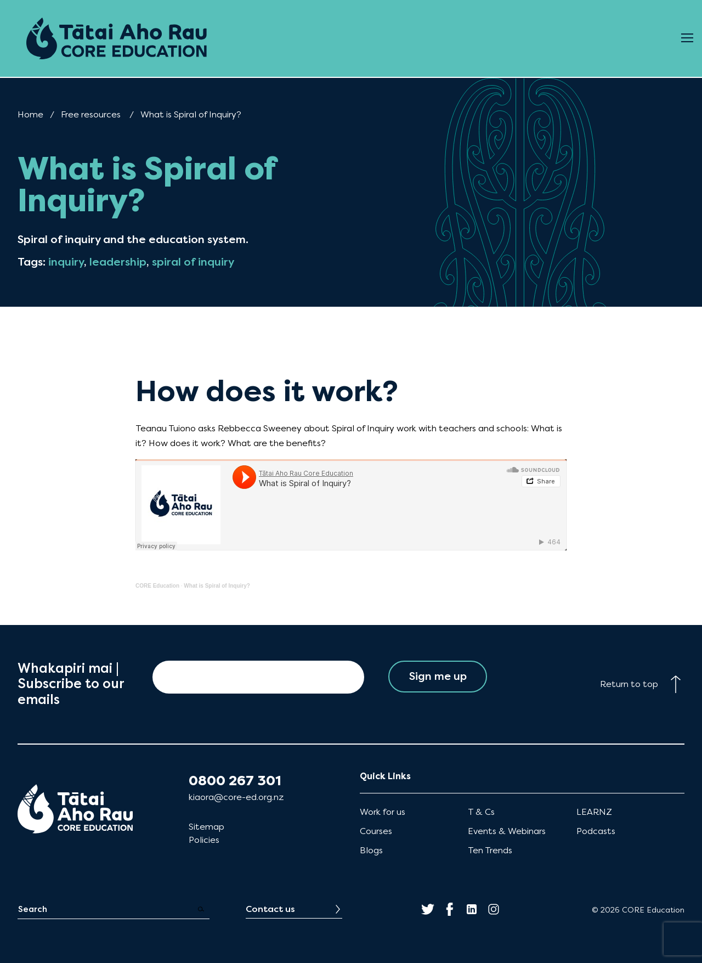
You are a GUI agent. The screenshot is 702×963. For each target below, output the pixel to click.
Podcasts (595, 831)
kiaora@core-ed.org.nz (236, 797)
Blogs (371, 850)
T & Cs (481, 812)
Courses (376, 831)
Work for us (382, 812)
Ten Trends (490, 850)
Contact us (270, 909)
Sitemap (206, 826)
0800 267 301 (235, 781)
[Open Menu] (687, 38)
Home (30, 114)
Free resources (91, 114)
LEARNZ (594, 812)
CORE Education (157, 586)
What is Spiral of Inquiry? (217, 586)
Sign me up (438, 677)
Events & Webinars (507, 831)
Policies (204, 840)
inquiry (66, 262)
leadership (117, 262)
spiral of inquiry (193, 262)
